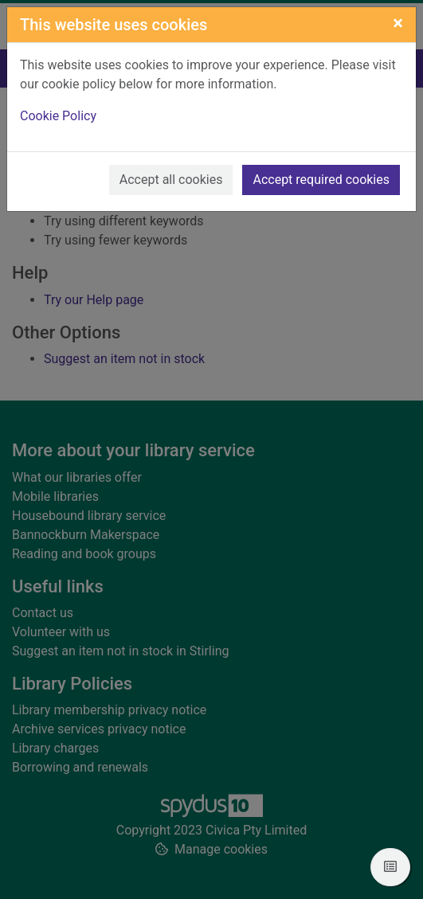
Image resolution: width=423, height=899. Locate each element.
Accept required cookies (321, 179)
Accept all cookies (171, 179)
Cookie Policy (58, 115)
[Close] (398, 23)
